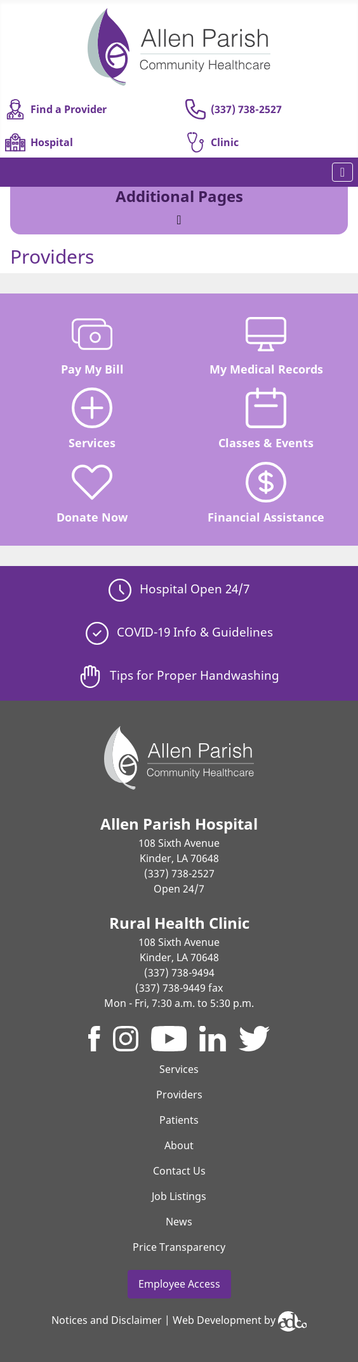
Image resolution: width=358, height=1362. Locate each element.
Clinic (212, 142)
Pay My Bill (92, 345)
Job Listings (179, 1196)
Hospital (39, 142)
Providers (179, 1095)
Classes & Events (266, 419)
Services (92, 419)
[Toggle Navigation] (342, 172)
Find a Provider (56, 109)
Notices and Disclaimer (106, 1320)
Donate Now (92, 493)
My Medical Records (266, 345)
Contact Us (179, 1171)
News (179, 1222)
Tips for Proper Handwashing (179, 675)
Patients (179, 1120)
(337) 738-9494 (179, 973)
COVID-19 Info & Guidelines (179, 631)
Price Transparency (179, 1247)
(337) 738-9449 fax (179, 988)
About (179, 1145)
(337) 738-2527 (233, 109)
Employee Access (179, 1284)
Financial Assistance (266, 493)
